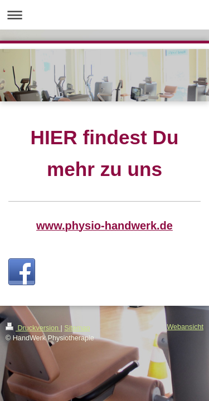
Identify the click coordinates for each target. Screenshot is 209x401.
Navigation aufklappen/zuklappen (104, 15)
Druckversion (33, 328)
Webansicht (185, 327)
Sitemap (77, 328)
